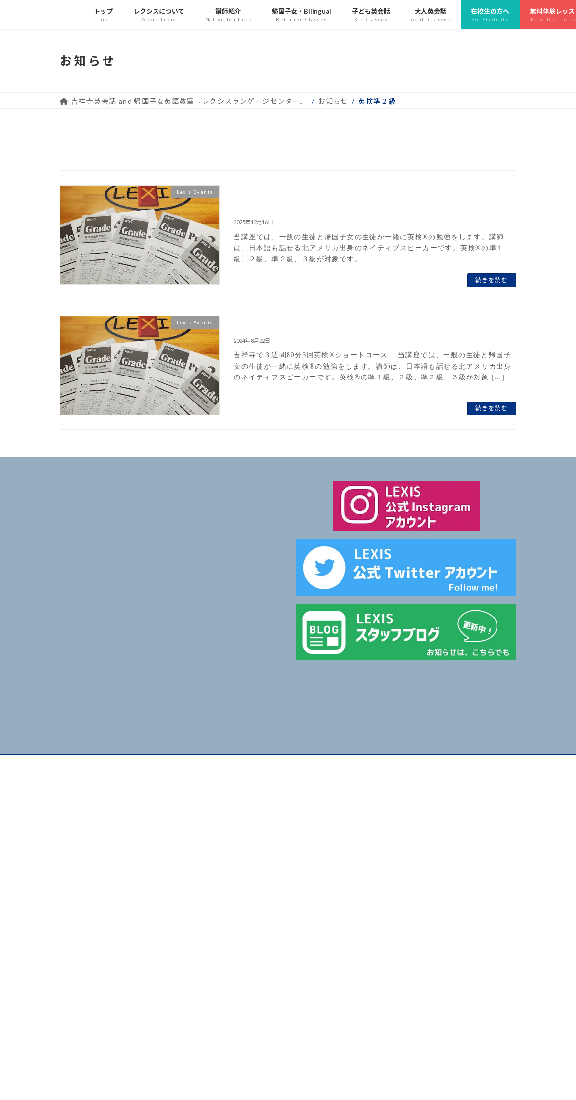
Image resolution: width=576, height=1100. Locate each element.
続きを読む (491, 280)
